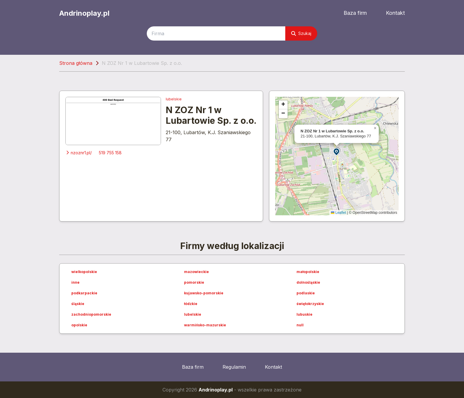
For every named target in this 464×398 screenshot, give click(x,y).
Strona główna (75, 63)
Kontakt (395, 13)
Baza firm (355, 13)
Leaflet (338, 213)
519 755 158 (110, 152)
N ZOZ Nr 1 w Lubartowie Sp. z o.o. (211, 115)
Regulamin (234, 367)
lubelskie (174, 99)
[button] (337, 151)
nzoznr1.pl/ (78, 152)
